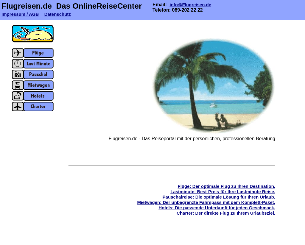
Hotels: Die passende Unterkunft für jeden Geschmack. (216, 207)
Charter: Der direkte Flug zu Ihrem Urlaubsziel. (226, 213)
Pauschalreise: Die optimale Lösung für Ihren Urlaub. (219, 196)
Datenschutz (57, 14)
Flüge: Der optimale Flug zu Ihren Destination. (226, 186)
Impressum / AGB (20, 14)
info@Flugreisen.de (190, 4)
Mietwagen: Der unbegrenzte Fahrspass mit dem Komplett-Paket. (206, 202)
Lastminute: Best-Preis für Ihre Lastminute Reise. (222, 191)
